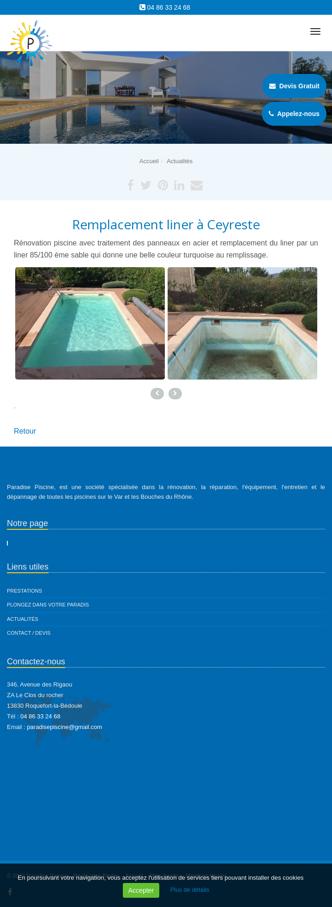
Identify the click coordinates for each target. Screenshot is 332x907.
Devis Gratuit (294, 86)
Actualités (180, 161)
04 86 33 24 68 (168, 7)
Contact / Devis (28, 633)
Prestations (24, 591)
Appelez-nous (294, 113)
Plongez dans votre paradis (48, 604)
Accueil (149, 161)
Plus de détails (190, 889)
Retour (25, 431)
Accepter (141, 890)
